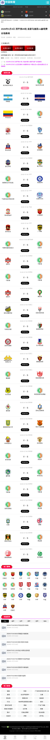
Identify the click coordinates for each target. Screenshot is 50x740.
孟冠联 (7, 58)
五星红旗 (30, 58)
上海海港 (40, 215)
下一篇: (24, 65)
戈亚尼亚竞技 (40, 313)
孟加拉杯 (23, 58)
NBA (30, 93)
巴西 (8, 525)
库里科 (40, 459)
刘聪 (14, 37)
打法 (8, 701)
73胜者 (8, 280)
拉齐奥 (25, 709)
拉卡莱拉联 (39, 345)
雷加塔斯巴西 (40, 378)
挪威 (39, 524)
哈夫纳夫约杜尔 (8, 85)
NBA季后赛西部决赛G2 (25, 701)
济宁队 (42, 716)
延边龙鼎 (8, 150)
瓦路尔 (40, 247)
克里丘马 (8, 362)
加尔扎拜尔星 (40, 85)
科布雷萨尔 (8, 443)
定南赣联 (40, 150)
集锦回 (42, 698)
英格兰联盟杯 (8, 709)
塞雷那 (8, 411)
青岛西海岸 (8, 215)
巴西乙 (3, 7)
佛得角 (40, 101)
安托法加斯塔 (40, 410)
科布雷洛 (40, 443)
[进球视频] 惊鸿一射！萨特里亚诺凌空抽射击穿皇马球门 (18, 55)
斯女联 (8, 698)
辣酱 (41, 709)
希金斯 (40, 541)
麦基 (8, 694)
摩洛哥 (40, 296)
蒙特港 (8, 476)
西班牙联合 (8, 541)
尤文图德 (40, 557)
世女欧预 (41, 712)
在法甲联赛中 (25, 694)
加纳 (39, 117)
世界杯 (30, 256)
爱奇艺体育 (8, 705)
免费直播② (19, 48)
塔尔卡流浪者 (40, 427)
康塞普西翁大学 (8, 427)
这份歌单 (9, 37)
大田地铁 (40, 133)
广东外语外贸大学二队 (42, 691)
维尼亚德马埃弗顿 (39, 394)
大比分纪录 (37, 58)
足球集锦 (15, 20)
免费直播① (7, 48)
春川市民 (40, 166)
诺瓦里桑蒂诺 (8, 313)
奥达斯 (40, 508)
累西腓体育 (39, 361)
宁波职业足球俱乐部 (8, 199)
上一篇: (21, 61)
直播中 (25, 88)
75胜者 (40, 264)
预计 (8, 712)
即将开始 (25, 104)
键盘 (8, 691)
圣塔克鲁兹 (8, 508)
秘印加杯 (30, 77)
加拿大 (8, 264)
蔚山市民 (8, 166)
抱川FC (8, 134)
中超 (26, 7)
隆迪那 (8, 378)
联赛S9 (16, 58)
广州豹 (40, 231)
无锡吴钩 (40, 182)
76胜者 (8, 492)
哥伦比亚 (8, 117)
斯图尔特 (25, 698)
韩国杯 (30, 125)
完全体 (3, 37)
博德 (25, 705)
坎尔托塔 (8, 394)
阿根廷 (8, 101)
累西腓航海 (8, 557)
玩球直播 (30, 48)
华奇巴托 (40, 475)
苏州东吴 (8, 231)
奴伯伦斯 (8, 459)
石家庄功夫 (39, 199)
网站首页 (9, 20)
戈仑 (12, 58)
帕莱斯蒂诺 (39, 329)
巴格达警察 (25, 712)
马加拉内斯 (8, 329)
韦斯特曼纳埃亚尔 (8, 248)
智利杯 (30, 321)
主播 (41, 694)
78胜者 (40, 492)
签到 (41, 701)
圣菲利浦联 (8, 345)
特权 (25, 691)
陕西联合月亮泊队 (8, 182)
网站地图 (38, 731)
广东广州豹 (41, 705)
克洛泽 (8, 716)
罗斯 (25, 716)
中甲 (30, 142)
